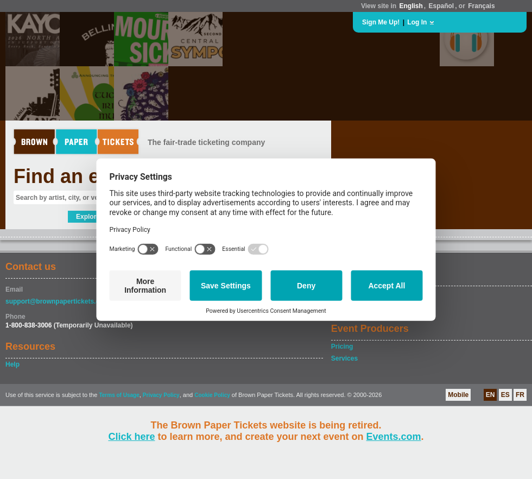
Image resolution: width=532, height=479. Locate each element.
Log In (417, 22)
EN (490, 395)
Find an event (77, 176)
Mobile (458, 395)
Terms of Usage (119, 395)
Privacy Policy (161, 395)
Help (12, 364)
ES (505, 395)
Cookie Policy (212, 395)
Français (481, 6)
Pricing (342, 346)
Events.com (393, 436)
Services (344, 358)
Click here (131, 436)
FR (520, 395)
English (410, 6)
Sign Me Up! (381, 22)
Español (441, 6)
